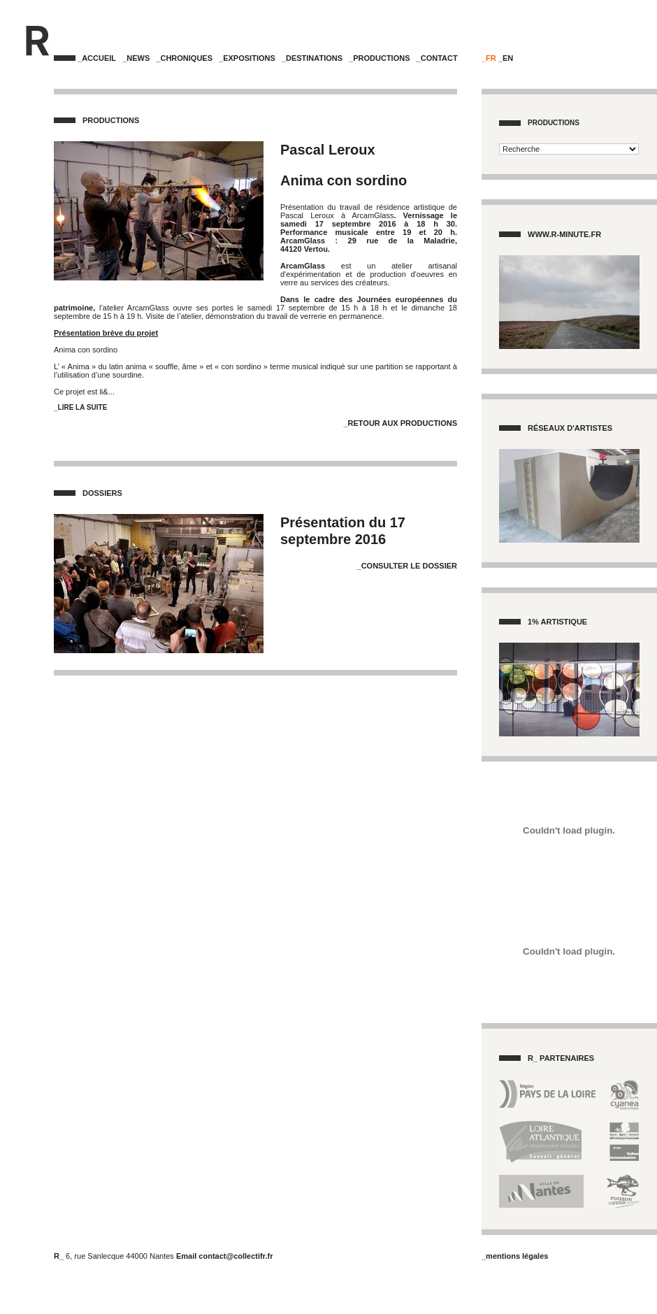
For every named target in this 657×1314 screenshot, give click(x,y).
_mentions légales (515, 1256)
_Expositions (247, 58)
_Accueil (97, 58)
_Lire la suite (80, 407)
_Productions (379, 58)
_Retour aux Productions (400, 423)
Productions (553, 123)
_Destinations (312, 58)
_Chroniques (184, 58)
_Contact (437, 58)
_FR (489, 58)
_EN (505, 58)
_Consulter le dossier (407, 566)
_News (136, 58)
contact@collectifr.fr (235, 1256)
